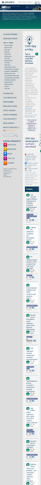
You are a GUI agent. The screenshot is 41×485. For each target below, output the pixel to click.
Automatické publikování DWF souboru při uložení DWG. (31, 293)
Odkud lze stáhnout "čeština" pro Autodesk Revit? (31, 233)
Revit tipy (7, 50)
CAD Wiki (29, 184)
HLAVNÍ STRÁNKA (10, 34)
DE (39, 4)
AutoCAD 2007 (7, 172)
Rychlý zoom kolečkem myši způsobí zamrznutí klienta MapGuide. (31, 322)
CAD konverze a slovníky (11, 69)
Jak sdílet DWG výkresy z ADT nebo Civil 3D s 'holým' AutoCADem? (31, 415)
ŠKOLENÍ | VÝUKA (10, 106)
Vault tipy (7, 58)
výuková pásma (8, 84)
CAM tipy (7, 62)
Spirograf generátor (8, 18)
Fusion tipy (7, 54)
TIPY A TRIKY (8, 43)
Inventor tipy (8, 47)
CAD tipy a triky (30, 44)
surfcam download (31, 164)
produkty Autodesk (9, 80)
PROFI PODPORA (10, 127)
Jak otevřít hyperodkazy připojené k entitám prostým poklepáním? (31, 201)
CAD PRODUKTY (10, 119)
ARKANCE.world (29, 179)
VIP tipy (6, 86)
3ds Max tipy (7, 56)
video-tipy (7, 65)
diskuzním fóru (29, 176)
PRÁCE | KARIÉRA (10, 115)
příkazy (11, 19)
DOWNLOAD (8, 93)
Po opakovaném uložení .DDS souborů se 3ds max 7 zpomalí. (31, 262)
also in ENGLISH (9, 130)
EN (36, 4)
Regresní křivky (20, 18)
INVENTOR (9, 149)
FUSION (8, 163)
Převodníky (33, 18)
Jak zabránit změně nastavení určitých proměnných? (31, 353)
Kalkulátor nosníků (30, 16)
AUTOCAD (9, 145)
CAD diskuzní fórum (31, 116)
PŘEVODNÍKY (8, 102)
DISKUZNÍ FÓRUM (10, 39)
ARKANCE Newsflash (28, 109)
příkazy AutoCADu (9, 73)
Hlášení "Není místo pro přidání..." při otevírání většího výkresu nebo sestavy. (31, 472)
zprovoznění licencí (10, 67)
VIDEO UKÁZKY (9, 110)
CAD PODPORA (32, 129)
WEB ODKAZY (9, 123)
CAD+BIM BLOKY (10, 98)
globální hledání (29, 177)
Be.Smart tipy (8, 60)
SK (39, 2)
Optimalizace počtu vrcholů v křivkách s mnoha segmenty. (31, 386)
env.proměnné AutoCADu (11, 78)
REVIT (7, 154)
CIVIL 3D (9, 158)
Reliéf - (5, 175)
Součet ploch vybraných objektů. (31, 444)
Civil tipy (6, 52)
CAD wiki (7, 88)
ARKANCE (21, 2)
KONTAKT (29, 2)
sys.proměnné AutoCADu (11, 75)
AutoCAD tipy (8, 45)
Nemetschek (7, 176)
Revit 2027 (18, 16)
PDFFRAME (6, 170)
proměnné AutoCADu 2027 (23, 19)
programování (8, 82)
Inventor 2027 (6, 16)
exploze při (6, 173)
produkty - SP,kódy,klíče (11, 71)
